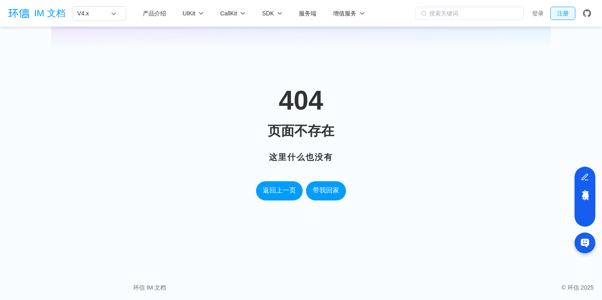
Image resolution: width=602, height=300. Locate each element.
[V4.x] (96, 13)
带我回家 (326, 190)
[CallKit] (232, 13)
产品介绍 (154, 13)
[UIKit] (193, 13)
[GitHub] (587, 13)
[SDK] (272, 13)
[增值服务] (349, 13)
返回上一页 (279, 190)
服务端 (307, 13)
